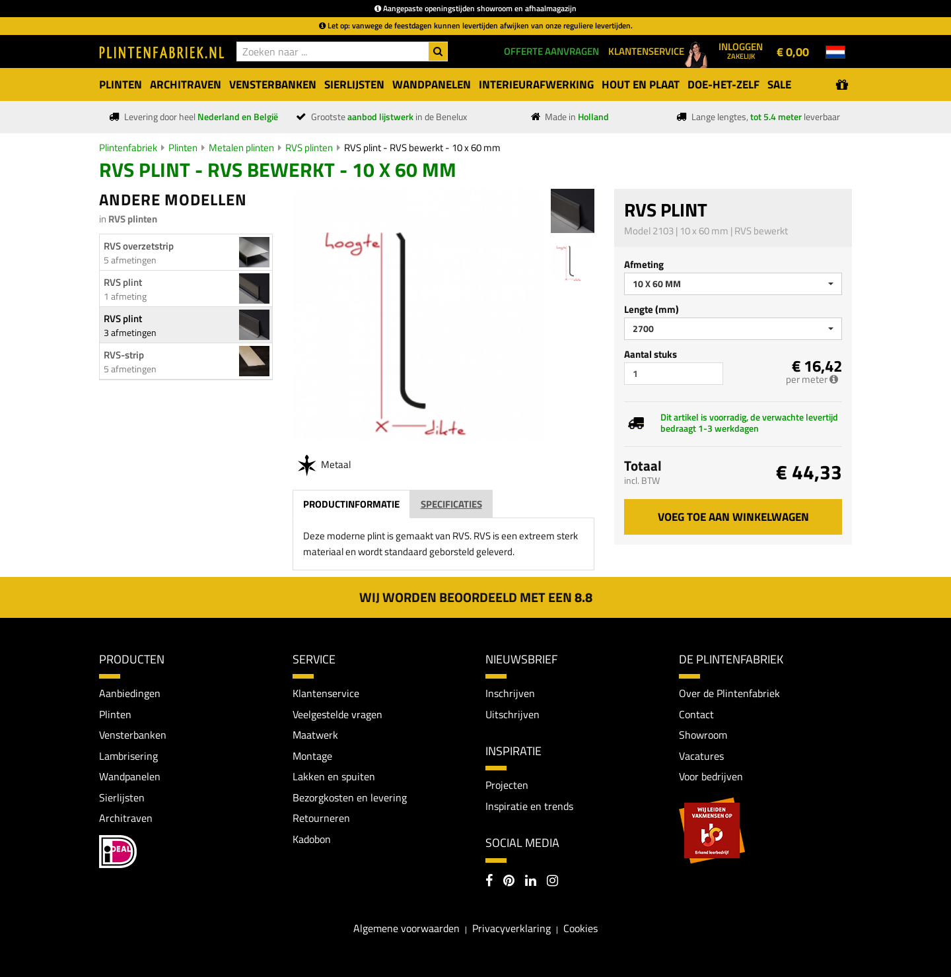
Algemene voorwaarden (406, 929)
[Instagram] (552, 882)
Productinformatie (351, 504)
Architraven (126, 818)
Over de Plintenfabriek (729, 693)
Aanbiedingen (129, 693)
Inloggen (741, 50)
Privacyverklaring (511, 929)
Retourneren (321, 818)
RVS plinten (309, 147)
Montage (312, 756)
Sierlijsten (122, 797)
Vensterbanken (132, 735)
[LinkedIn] (530, 882)
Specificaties (451, 504)
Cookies (580, 929)
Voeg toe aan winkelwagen (733, 516)
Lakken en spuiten (334, 777)
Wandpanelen (129, 777)
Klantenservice (326, 693)
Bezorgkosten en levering (350, 797)
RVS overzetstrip (139, 245)
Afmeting (644, 264)
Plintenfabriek (128, 147)
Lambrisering (128, 756)
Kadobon (312, 839)
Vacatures (701, 756)
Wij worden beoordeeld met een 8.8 (475, 597)
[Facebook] (489, 882)
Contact (696, 714)
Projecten (506, 785)
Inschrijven (510, 693)
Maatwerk (315, 735)
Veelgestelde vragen (337, 714)
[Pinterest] (508, 882)
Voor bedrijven (711, 777)
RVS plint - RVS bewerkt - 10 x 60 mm (422, 147)
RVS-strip (124, 354)
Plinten (182, 147)
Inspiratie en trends (529, 806)
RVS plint (123, 282)
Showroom (703, 735)
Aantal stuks (650, 354)
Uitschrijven (512, 714)
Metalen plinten (241, 147)
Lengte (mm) (651, 309)
